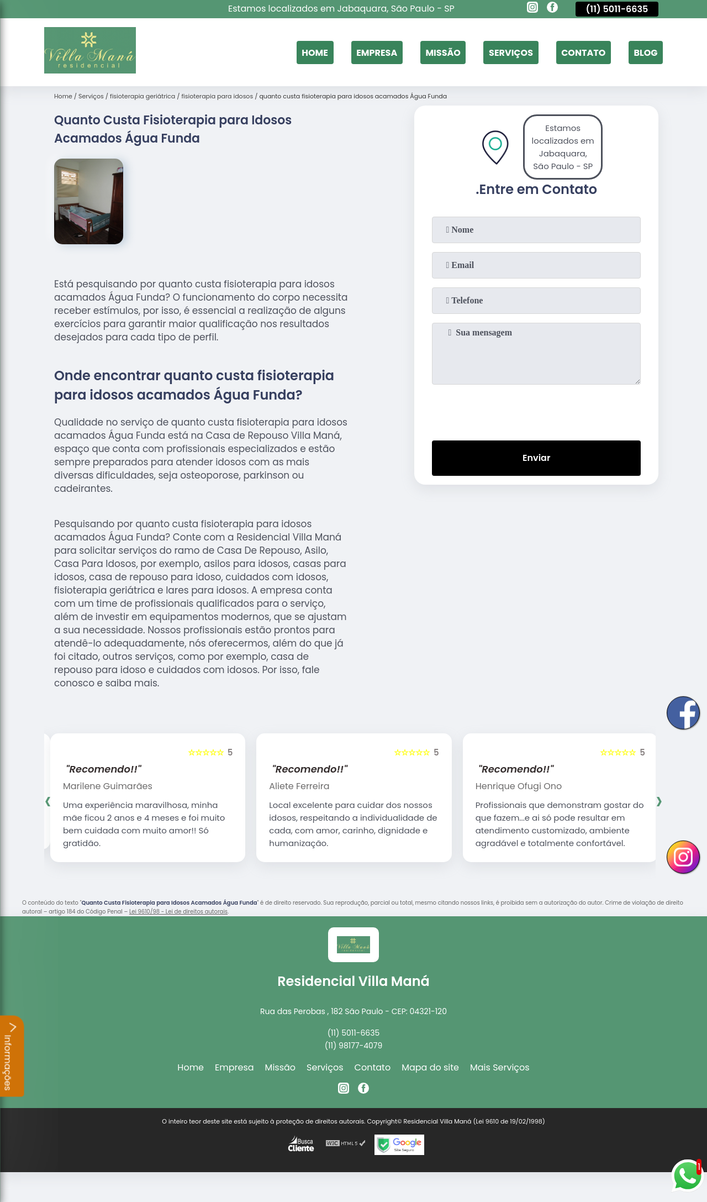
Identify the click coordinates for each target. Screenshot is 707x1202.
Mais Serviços (500, 1067)
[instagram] (532, 9)
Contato (583, 52)
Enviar (536, 458)
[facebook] (552, 9)
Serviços (511, 52)
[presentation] (536, 410)
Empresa (376, 52)
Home (315, 52)
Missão (442, 52)
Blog (645, 52)
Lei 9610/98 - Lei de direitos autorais (178, 911)
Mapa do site (430, 1067)
